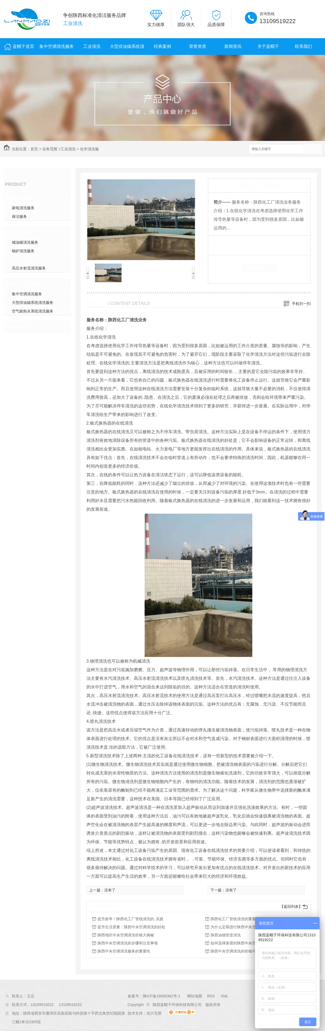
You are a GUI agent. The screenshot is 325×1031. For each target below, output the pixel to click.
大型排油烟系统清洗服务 (127, 49)
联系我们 (303, 46)
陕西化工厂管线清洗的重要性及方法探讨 (244, 919)
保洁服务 (19, 216)
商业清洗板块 (26, 283)
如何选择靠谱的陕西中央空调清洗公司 (243, 943)
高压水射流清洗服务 (29, 268)
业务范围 (49, 149)
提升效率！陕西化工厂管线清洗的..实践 (130, 919)
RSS (211, 996)
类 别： (223, 244)
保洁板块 (21, 197)
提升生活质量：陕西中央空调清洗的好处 (131, 927)
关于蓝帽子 (268, 46)
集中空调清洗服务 (56, 46)
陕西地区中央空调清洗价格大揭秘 (125, 935)
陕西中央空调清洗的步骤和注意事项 (127, 943)
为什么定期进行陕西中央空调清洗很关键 (244, 927)
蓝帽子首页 (23, 46)
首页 (34, 149)
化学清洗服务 (23, 259)
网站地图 (194, 996)
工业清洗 (91, 46)
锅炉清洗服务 (23, 251)
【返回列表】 (291, 906)
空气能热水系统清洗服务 (32, 311)
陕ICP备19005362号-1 (161, 996)
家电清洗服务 (23, 208)
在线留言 (259, 268)
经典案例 (162, 46)
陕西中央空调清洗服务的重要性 (123, 951)
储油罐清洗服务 (25, 242)
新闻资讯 (233, 46)
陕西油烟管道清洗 (226, 935)
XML (224, 996)
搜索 (312, 149)
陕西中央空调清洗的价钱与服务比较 (241, 951)
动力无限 (154, 1013)
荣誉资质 (197, 46)
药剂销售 (21, 326)
